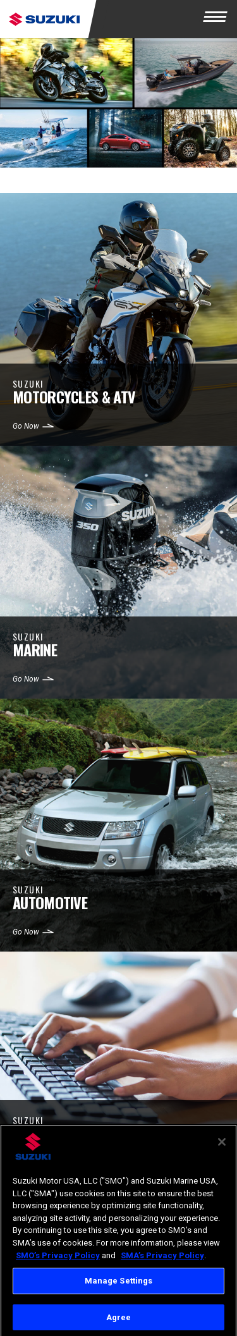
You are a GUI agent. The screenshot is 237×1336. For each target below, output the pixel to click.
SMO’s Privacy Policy (58, 1259)
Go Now (26, 426)
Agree (118, 1322)
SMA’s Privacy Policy (162, 1259)
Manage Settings (119, 1285)
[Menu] (218, 19)
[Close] (222, 1146)
